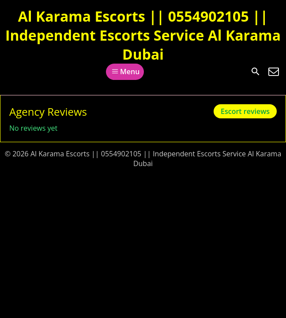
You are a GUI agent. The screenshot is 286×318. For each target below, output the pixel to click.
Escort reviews (245, 111)
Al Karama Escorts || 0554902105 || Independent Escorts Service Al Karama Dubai (143, 35)
